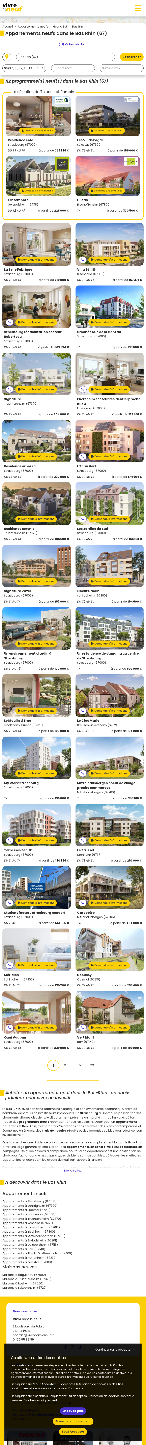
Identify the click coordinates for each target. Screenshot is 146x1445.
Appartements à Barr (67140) (23, 1249)
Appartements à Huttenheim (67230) (29, 1258)
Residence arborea (20, 466)
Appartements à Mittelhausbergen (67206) (34, 1236)
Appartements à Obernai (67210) (26, 1210)
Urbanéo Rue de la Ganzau (99, 332)
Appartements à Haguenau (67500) (29, 1214)
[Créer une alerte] (73, 44)
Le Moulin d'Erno (17, 720)
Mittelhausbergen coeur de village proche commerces (106, 785)
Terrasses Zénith (18, 850)
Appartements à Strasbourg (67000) (29, 1201)
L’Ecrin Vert (86, 466)
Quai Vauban (15, 1037)
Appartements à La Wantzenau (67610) (31, 1227)
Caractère (86, 912)
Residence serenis (19, 528)
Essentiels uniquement (73, 1421)
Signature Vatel (17, 591)
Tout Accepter (73, 1432)
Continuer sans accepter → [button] (115, 1350)
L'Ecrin (82, 200)
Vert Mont (85, 1037)
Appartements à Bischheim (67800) (28, 1232)
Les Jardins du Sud (92, 528)
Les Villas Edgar (90, 140)
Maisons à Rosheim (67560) (22, 1283)
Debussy (84, 975)
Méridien (11, 975)
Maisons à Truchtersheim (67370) (27, 1279)
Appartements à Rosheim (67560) (27, 1223)
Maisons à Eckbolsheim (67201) (25, 1288)
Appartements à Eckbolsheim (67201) (29, 1240)
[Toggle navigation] (138, 8)
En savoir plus (73, 1411)
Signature (12, 399)
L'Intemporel (18, 200)
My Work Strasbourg (21, 783)
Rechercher (131, 57)
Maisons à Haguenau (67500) (24, 1275)
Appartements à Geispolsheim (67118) (30, 1245)
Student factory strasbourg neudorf (34, 912)
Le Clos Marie (88, 720)
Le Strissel (85, 850)
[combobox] (24, 68)
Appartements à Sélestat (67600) (27, 1262)
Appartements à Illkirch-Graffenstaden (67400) (37, 1253)
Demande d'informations (37, 130)
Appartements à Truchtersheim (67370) (31, 1219)
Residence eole (20, 140)
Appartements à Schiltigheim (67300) (30, 1206)
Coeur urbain (88, 591)
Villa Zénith (86, 269)
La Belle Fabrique (18, 269)
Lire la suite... (73, 1171)
